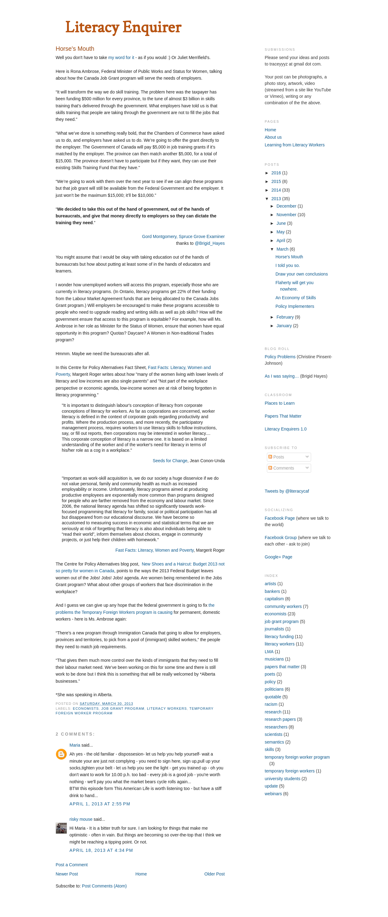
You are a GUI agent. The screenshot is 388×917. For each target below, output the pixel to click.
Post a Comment (72, 864)
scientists (274, 734)
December (286, 206)
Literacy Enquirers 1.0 (286, 429)
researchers (276, 726)
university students (282, 778)
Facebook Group (281, 537)
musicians (274, 659)
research (273, 711)
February (285, 317)
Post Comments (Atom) (104, 885)
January (284, 325)
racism (271, 704)
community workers (283, 606)
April (281, 240)
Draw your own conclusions (301, 274)
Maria (74, 745)
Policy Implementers (294, 306)
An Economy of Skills (295, 297)
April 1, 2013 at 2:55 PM (99, 803)
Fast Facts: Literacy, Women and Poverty (154, 550)
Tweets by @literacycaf (287, 491)
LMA (269, 651)
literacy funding (279, 636)
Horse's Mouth (289, 256)
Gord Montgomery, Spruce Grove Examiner (183, 236)
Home (141, 873)
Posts (276, 457)
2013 (276, 198)
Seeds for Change (170, 460)
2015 (276, 181)
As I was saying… (282, 376)
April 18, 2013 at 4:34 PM (101, 850)
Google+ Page (278, 556)
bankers (272, 591)
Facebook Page (280, 518)
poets (270, 674)
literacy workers (167, 708)
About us (273, 137)
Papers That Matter (283, 416)
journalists (274, 628)
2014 (276, 190)
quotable (273, 696)
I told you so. (287, 265)
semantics (274, 742)
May (281, 231)
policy (270, 681)
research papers (280, 719)
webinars (273, 793)
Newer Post (67, 873)
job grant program (123, 708)
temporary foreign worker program (297, 757)
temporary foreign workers (290, 770)
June (281, 223)
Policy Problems (280, 356)
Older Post (214, 873)
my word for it (121, 57)
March (283, 249)
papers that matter (282, 666)
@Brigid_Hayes (210, 243)
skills (269, 749)
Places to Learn (280, 403)
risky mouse (81, 819)
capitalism (274, 598)
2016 (276, 172)
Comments (281, 468)
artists (270, 583)
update (271, 786)
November (286, 214)
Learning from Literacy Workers (295, 144)
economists (86, 708)
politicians (274, 689)
